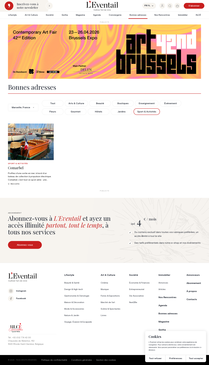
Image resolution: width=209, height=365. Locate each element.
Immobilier (183, 15)
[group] (162, 6)
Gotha (65, 15)
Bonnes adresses (138, 15)
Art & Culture (31, 15)
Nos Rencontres (162, 15)
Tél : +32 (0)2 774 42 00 (19, 338)
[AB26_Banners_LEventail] (104, 51)
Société (50, 15)
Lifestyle (12, 15)
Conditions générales (81, 360)
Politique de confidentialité (54, 360)
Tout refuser (155, 358)
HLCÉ (198, 15)
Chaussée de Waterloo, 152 (21, 341)
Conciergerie (115, 15)
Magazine (80, 15)
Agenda (97, 15)
